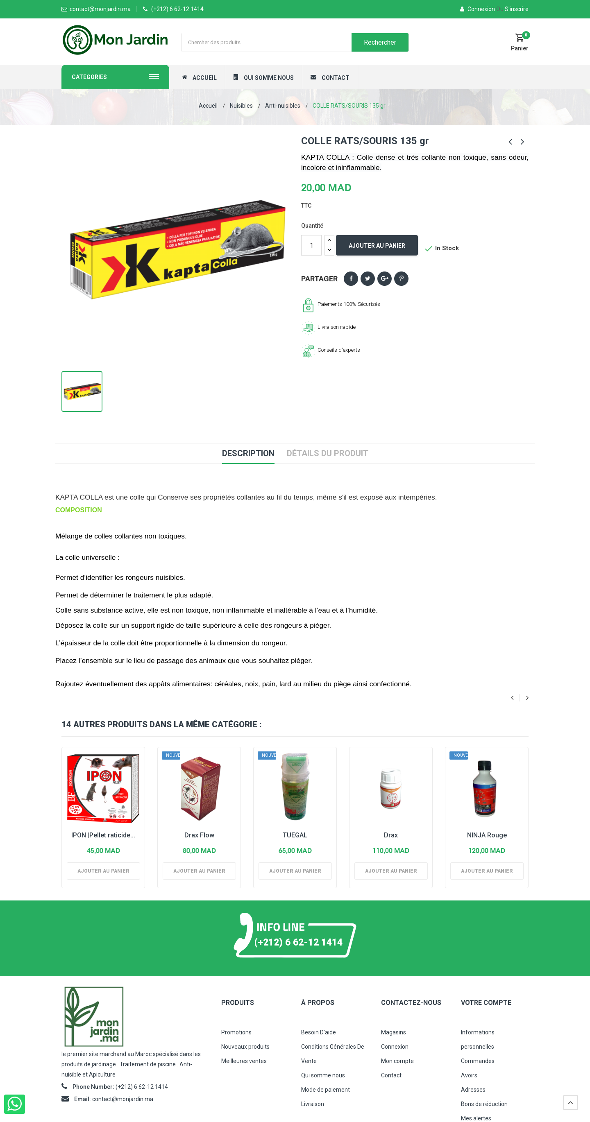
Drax (391, 835)
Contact (391, 1075)
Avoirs (469, 1075)
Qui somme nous (323, 1075)
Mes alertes (476, 1118)
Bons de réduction (484, 1104)
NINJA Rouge (487, 835)
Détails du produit (327, 453)
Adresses (473, 1089)
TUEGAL (295, 835)
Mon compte (397, 1061)
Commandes (478, 1061)
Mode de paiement (325, 1089)
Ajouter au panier (377, 245)
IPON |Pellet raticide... (103, 835)
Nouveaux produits (245, 1046)
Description (248, 453)
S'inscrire (512, 9)
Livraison (312, 1104)
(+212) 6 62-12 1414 (177, 9)
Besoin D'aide (318, 1032)
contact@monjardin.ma (122, 1099)
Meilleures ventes (244, 1061)
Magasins (393, 1032)
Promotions (236, 1032)
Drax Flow (199, 835)
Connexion (478, 9)
